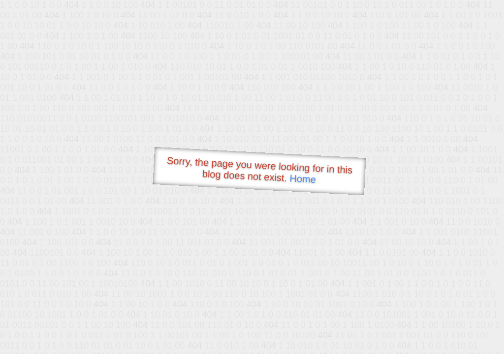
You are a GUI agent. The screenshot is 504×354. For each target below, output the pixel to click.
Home (302, 179)
